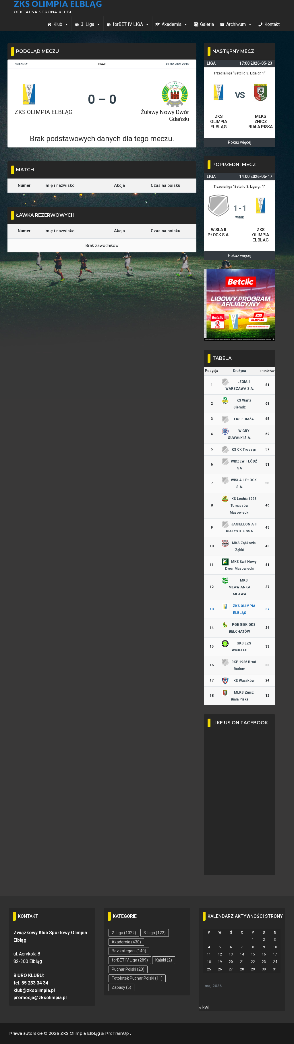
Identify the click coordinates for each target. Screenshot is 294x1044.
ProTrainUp (117, 1033)
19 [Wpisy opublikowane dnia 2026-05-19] (220, 962)
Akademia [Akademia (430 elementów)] (126, 942)
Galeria (207, 24)
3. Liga (90, 24)
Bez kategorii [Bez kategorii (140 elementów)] (129, 951)
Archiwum (239, 24)
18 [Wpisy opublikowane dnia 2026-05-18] (209, 962)
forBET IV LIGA (131, 24)
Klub (61, 24)
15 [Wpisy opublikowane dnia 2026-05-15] (253, 954)
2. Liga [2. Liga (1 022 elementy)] (124, 932)
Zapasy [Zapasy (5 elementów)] (121, 987)
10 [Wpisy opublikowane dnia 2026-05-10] (275, 947)
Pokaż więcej (239, 142)
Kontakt (272, 24)
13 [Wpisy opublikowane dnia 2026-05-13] (231, 954)
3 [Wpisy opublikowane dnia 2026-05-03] (275, 940)
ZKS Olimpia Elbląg (59, 4)
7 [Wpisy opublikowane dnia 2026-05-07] (242, 947)
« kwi (204, 1007)
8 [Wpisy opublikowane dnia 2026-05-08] (253, 947)
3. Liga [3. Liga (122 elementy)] (155, 932)
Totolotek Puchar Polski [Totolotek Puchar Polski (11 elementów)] (137, 978)
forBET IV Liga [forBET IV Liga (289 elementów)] (130, 960)
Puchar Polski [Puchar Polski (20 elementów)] (128, 969)
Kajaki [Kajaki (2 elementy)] (163, 960)
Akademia (175, 24)
